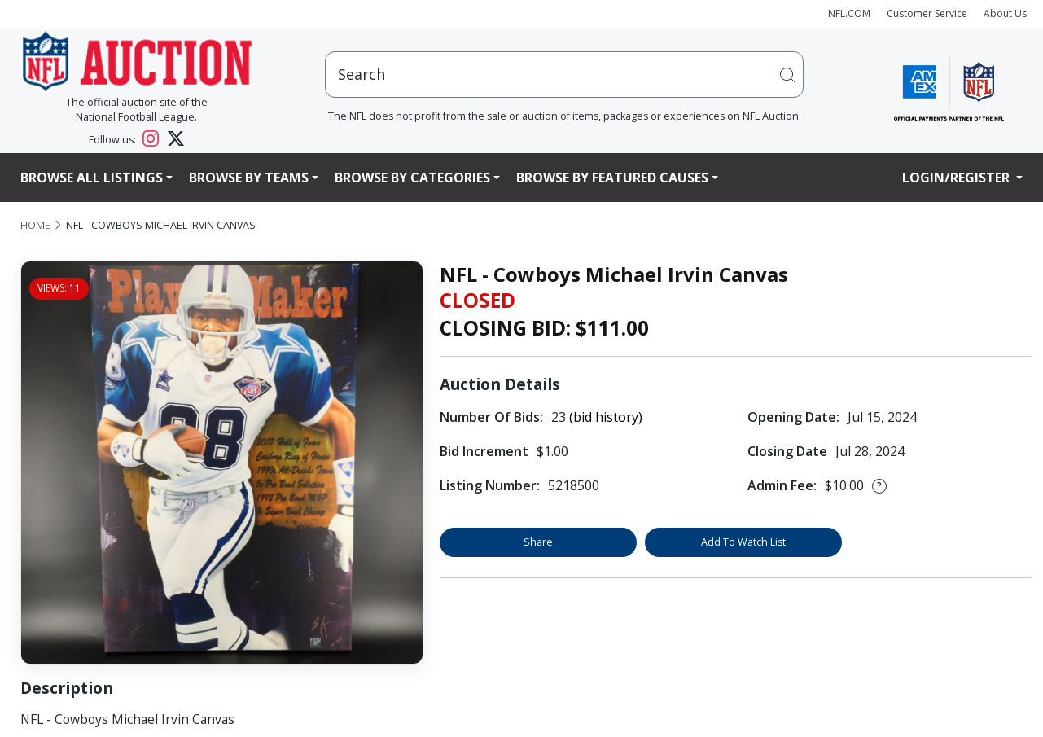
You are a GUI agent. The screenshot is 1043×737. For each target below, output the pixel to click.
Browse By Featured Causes (612, 177)
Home (35, 225)
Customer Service (927, 13)
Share (538, 542)
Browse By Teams (249, 177)
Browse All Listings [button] (91, 177)
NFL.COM (849, 13)
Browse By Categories (412, 177)
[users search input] (564, 74)
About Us (1005, 13)
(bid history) (605, 417)
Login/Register (957, 177)
